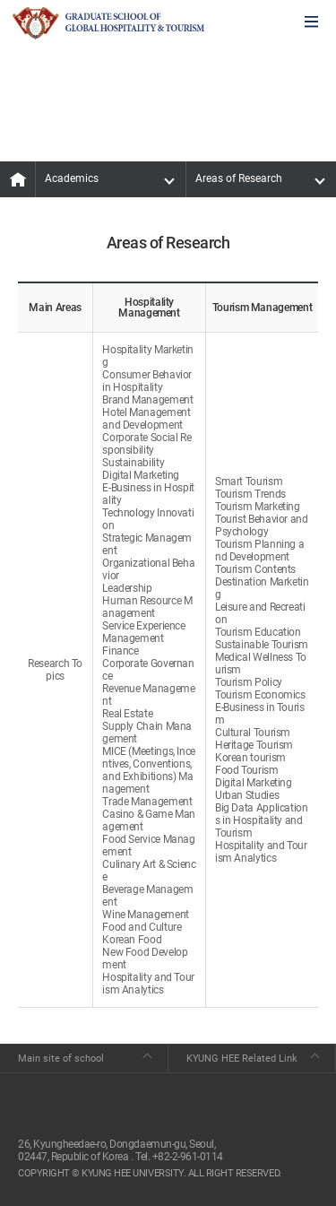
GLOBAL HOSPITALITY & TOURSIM (108, 23)
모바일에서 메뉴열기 (311, 23)
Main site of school (61, 1058)
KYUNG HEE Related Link (241, 1058)
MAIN (18, 179)
